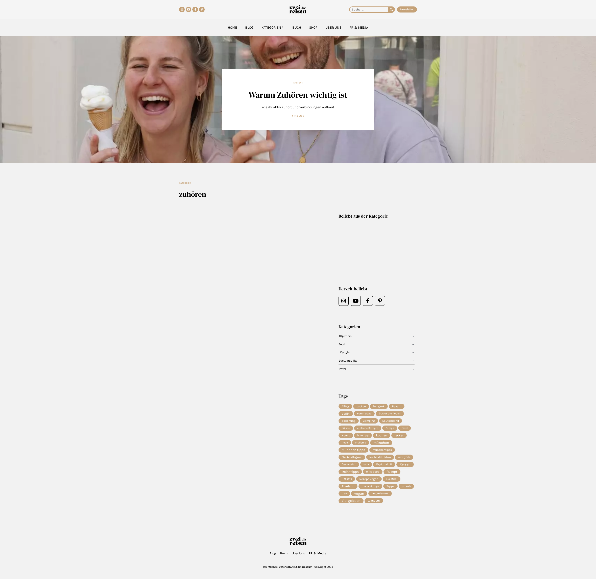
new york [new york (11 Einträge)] (404, 458)
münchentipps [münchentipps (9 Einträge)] (382, 451)
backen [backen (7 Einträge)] (361, 406)
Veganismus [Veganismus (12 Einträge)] (380, 495)
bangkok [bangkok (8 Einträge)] (378, 406)
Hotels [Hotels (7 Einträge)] (346, 436)
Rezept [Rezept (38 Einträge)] (392, 473)
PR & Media (358, 27)
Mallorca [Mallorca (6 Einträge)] (360, 443)
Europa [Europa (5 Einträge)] (390, 428)
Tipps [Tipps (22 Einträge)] (390, 488)
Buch (296, 27)
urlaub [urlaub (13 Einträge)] (406, 488)
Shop (313, 27)
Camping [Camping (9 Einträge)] (369, 421)
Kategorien (272, 27)
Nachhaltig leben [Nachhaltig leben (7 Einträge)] (380, 458)
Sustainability (348, 361)
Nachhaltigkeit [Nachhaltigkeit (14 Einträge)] (352, 458)
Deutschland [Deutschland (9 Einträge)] (390, 421)
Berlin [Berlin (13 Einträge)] (346, 414)
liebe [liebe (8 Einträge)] (345, 443)
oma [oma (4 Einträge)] (366, 465)
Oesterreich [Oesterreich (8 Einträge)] (349, 465)
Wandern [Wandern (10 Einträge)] (374, 502)
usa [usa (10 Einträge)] (344, 495)
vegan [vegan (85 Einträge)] (359, 495)
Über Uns (333, 27)
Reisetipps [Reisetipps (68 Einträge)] (350, 473)
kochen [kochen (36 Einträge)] (381, 436)
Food (342, 344)
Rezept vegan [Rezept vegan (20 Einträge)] (368, 480)
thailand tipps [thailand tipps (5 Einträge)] (370, 487)
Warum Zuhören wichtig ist (298, 94)
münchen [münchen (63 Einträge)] (381, 443)
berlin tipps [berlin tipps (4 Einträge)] (364, 413)
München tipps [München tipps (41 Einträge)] (353, 451)
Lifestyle (298, 82)
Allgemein (345, 336)
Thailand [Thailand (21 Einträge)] (348, 488)
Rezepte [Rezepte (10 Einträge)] (347, 480)
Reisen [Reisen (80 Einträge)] (405, 465)
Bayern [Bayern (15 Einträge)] (396, 406)
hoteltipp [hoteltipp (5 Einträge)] (363, 435)
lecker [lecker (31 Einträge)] (399, 436)
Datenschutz (287, 566)
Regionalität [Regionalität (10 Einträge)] (384, 465)
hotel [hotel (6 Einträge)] (404, 428)
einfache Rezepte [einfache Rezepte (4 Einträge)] (367, 428)
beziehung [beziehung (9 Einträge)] (348, 421)
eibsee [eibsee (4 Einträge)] (346, 428)
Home (232, 27)
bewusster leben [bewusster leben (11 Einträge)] (390, 413)
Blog (249, 27)
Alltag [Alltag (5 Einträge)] (345, 406)
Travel (343, 369)
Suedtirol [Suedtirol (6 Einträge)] (391, 480)
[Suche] (391, 9)
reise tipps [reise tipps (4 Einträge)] (372, 473)
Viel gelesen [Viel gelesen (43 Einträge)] (351, 503)
